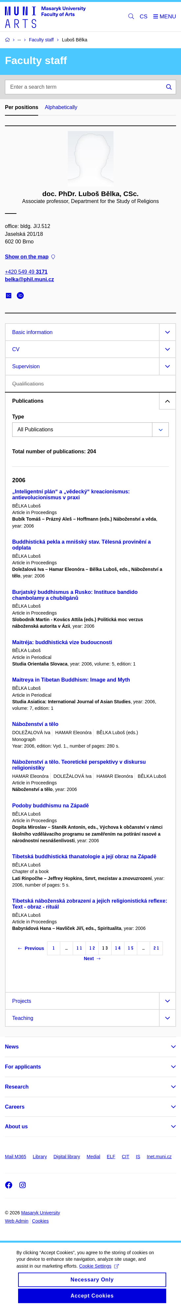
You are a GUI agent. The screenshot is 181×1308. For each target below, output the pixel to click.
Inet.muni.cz (159, 1156)
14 (118, 948)
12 (92, 948)
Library (40, 1156)
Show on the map (30, 256)
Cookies (40, 1221)
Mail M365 (15, 1156)
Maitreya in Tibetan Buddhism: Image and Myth (71, 680)
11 (79, 948)
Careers (15, 1107)
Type (18, 416)
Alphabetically (61, 107)
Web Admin (16, 1221)
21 (156, 948)
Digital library (66, 1156)
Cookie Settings (99, 1271)
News (12, 1046)
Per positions (21, 107)
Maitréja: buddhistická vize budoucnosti (62, 642)
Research (17, 1087)
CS (144, 16)
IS (138, 1156)
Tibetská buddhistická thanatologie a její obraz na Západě (84, 856)
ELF (111, 1156)
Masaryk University (40, 1212)
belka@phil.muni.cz (29, 279)
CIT (125, 1156)
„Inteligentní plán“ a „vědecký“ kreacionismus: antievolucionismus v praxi (71, 494)
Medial (93, 1156)
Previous (31, 948)
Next (92, 958)
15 (130, 948)
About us (16, 1126)
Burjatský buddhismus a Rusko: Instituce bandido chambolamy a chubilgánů (75, 595)
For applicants (23, 1067)
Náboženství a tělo (35, 724)
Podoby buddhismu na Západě (50, 805)
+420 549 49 (26, 272)
